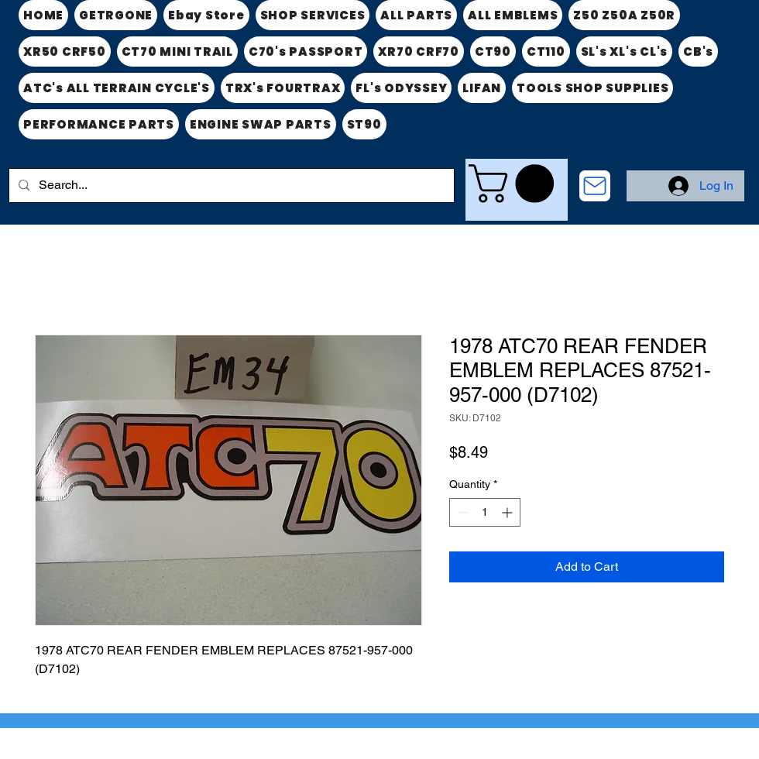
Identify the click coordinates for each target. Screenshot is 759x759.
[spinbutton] (485, 512)
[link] (516, 183)
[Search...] (230, 185)
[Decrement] (461, 512)
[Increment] (508, 512)
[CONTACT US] (594, 185)
